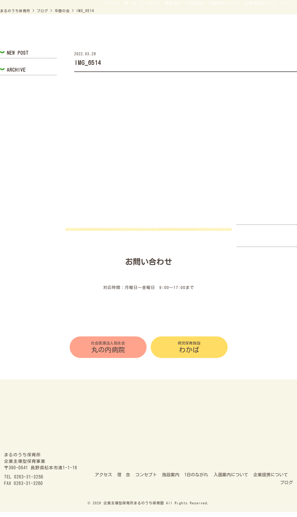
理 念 (103, 34)
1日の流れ (178, 34)
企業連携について (255, 34)
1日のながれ (196, 480)
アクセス (81, 34)
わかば (189, 348)
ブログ (286, 34)
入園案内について (212, 34)
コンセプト (126, 34)
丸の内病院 (108, 348)
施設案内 (153, 34)
